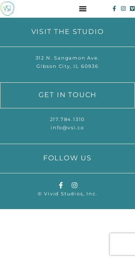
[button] (83, 8)
